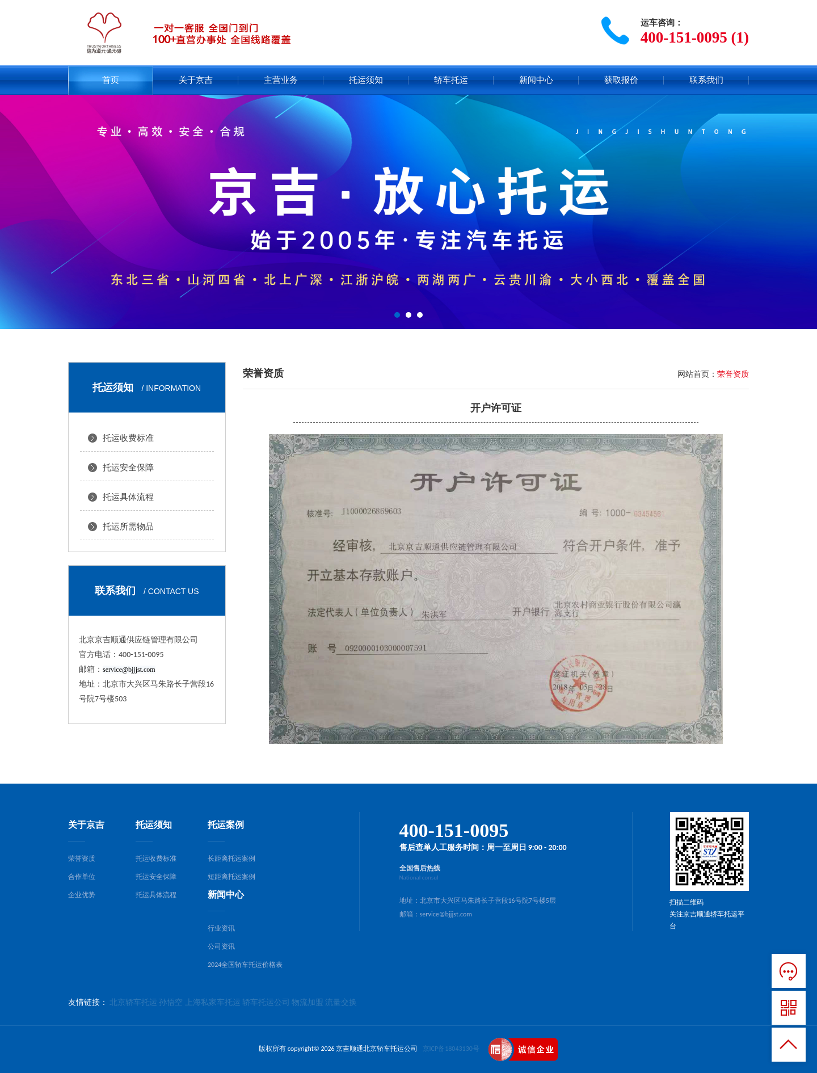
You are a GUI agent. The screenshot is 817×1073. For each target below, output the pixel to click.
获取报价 (621, 80)
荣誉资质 (81, 858)
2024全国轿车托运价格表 (245, 965)
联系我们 (706, 80)
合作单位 (81, 877)
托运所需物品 (128, 526)
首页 (110, 80)
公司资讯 (221, 946)
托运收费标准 (128, 438)
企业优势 (81, 895)
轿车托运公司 (266, 1002)
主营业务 (281, 80)
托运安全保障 (128, 467)
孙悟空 (171, 1002)
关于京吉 (196, 80)
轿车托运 (451, 80)
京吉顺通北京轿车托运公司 (377, 1049)
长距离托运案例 (231, 858)
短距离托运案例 (231, 877)
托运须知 (366, 80)
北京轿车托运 (133, 1002)
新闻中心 (536, 80)
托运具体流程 (128, 497)
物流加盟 (307, 1002)
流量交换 (341, 1002)
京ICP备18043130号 (451, 1049)
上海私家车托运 (213, 1002)
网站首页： (697, 374)
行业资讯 (221, 928)
